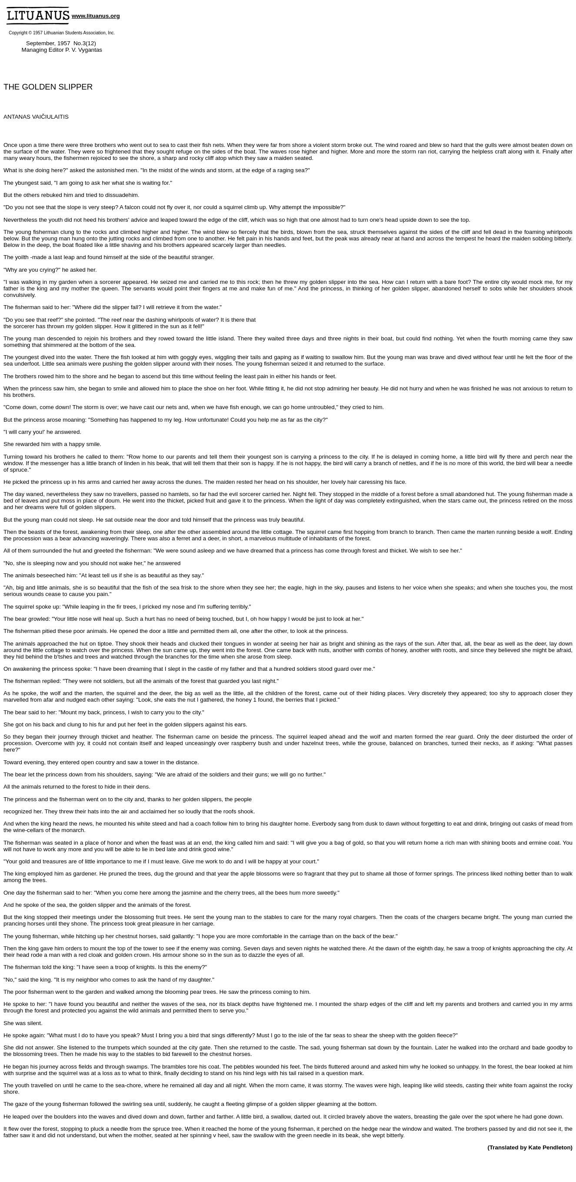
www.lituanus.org (96, 16)
